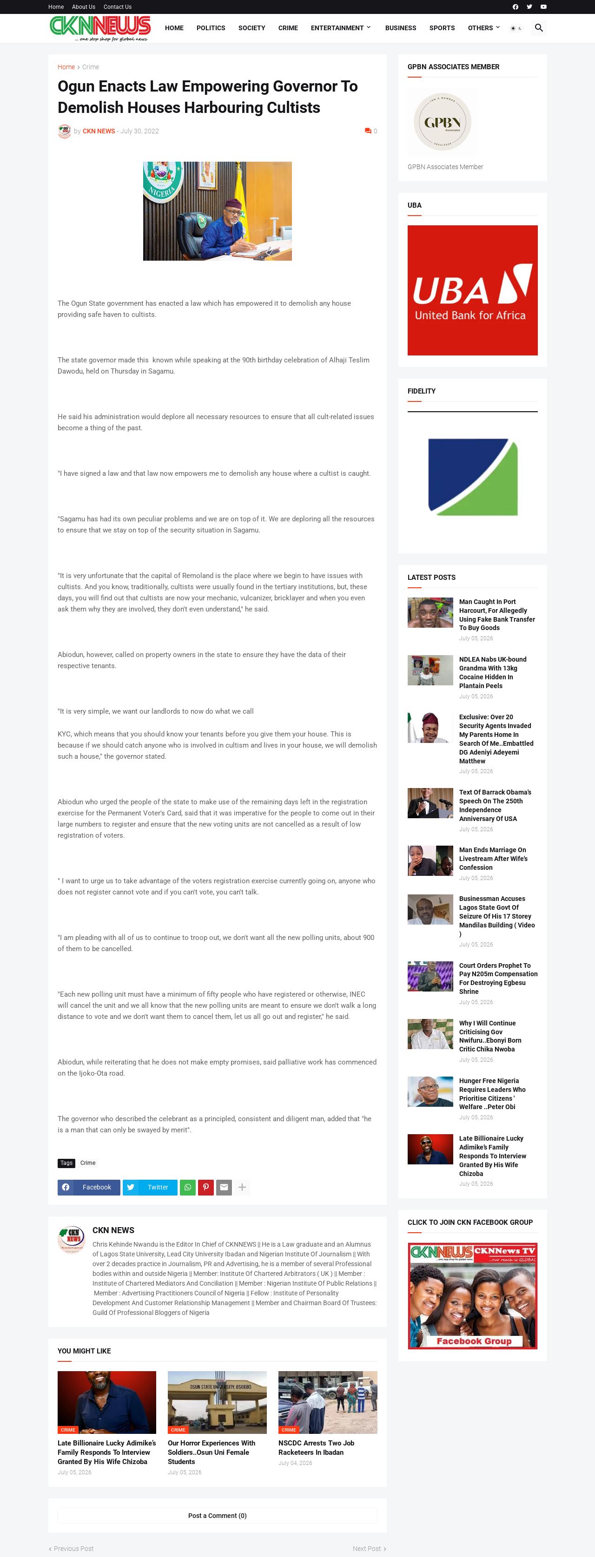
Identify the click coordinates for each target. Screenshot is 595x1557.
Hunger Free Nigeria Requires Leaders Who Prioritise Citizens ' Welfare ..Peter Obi (492, 1094)
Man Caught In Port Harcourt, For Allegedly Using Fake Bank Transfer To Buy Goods (497, 615)
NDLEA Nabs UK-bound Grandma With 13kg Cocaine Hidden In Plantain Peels (493, 673)
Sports (442, 28)
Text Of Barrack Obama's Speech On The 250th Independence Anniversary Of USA (495, 805)
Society (251, 28)
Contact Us (118, 7)
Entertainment (337, 28)
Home (56, 7)
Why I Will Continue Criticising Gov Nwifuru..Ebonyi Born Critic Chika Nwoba (490, 1036)
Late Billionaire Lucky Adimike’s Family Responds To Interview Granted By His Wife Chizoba (107, 1452)
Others (480, 28)
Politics (211, 28)
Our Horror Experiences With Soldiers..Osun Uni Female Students (211, 1452)
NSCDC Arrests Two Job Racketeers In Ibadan (316, 1448)
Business (400, 28)
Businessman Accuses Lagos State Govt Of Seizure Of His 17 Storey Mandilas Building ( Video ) (497, 916)
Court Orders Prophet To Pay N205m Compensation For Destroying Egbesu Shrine (498, 979)
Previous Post (74, 1548)
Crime (288, 28)
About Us (83, 7)
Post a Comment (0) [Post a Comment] (217, 1515)
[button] (516, 28)
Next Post (367, 1548)
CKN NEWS (113, 1230)
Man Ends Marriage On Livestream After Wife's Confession (493, 858)
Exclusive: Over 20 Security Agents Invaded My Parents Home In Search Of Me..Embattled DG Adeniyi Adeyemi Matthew (496, 738)
